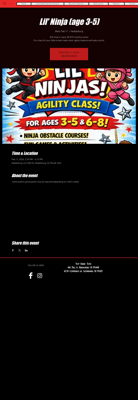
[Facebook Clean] (30, 275)
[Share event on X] (19, 250)
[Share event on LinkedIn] (26, 250)
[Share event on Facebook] (13, 250)
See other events (69, 55)
